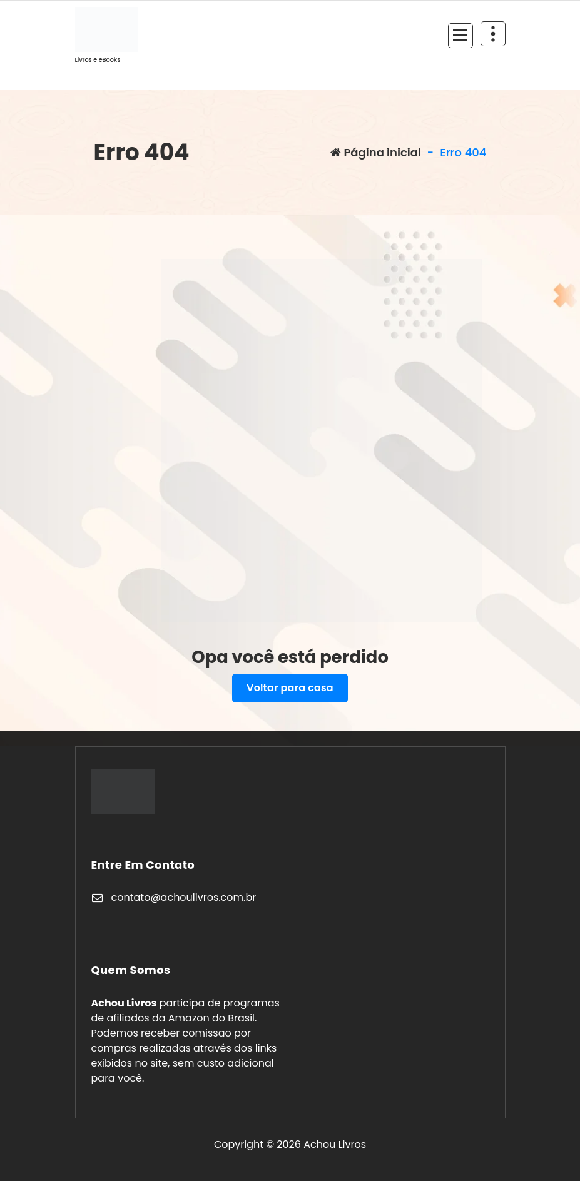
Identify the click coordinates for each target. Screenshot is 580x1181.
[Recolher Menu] (460, 35)
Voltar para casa (290, 688)
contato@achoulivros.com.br (184, 897)
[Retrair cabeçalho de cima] (493, 33)
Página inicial (375, 152)
